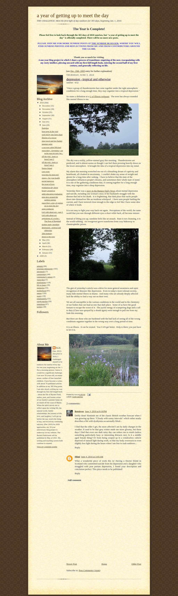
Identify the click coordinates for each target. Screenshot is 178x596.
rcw (58, 348)
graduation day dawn (50, 187)
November (46, 109)
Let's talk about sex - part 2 (52, 212)
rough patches (42, 301)
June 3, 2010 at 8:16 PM (96, 411)
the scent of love (48, 184)
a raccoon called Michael (51, 147)
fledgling (45, 128)
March (45, 246)
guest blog (41, 280)
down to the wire (48, 237)
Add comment (74, 480)
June (44, 125)
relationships (42, 299)
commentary (42, 274)
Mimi (77, 456)
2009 (42, 256)
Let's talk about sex (49, 215)
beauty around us (48, 191)
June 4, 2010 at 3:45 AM (92, 456)
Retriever (79, 411)
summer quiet (47, 144)
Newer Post (71, 564)
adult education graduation (52, 194)
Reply (77, 447)
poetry (39, 296)
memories (40, 288)
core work (46, 171)
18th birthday (47, 233)
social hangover (48, 181)
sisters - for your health (51, 178)
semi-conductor (48, 209)
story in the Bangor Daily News (101, 191)
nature (39, 293)
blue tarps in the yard (50, 131)
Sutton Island (47, 168)
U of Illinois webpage (99, 96)
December (46, 106)
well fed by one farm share (52, 135)
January (45, 253)
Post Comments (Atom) (89, 570)
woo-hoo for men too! (50, 175)
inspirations (41, 282)
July (44, 122)
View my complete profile (47, 447)
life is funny (41, 285)
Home (104, 564)
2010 (42, 103)
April (44, 243)
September (46, 115)
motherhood (41, 291)
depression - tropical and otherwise (88, 79)
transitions (41, 304)
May (44, 240)
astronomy (41, 271)
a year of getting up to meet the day (73, 15)
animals (40, 266)
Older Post (136, 564)
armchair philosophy (45, 269)
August (45, 119)
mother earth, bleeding (50, 224)
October (45, 112)
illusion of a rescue (49, 138)
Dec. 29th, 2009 (77, 71)
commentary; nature (44, 277)
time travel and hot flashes (52, 141)
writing (39, 307)
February (46, 249)
